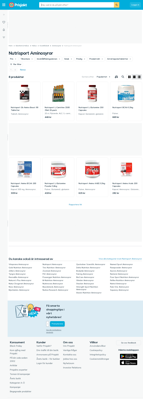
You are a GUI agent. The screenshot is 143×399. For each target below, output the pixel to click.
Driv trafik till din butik (47, 338)
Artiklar (13, 353)
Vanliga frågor (70, 338)
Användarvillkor (98, 334)
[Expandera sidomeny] (4, 14)
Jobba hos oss (70, 347)
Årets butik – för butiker (48, 347)
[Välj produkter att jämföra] (116, 77)
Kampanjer (15, 375)
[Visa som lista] (134, 76)
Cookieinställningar (99, 347)
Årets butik (15, 366)
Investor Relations (72, 355)
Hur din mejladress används (57, 318)
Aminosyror (56, 46)
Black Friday (16, 334)
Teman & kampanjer (20, 362)
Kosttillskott (44, 46)
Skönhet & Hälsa (22, 46)
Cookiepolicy (96, 338)
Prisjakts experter (18, 357)
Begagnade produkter (20, 379)
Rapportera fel (75, 204)
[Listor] (4, 22)
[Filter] (4, 37)
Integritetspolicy (98, 342)
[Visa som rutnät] (129, 76)
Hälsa (34, 46)
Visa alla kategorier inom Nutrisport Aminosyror (120, 259)
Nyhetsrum (68, 351)
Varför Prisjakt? (44, 334)
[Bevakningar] (4, 30)
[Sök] (116, 5)
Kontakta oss (69, 342)
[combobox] (76, 5)
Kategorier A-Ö (17, 370)
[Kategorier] (4, 5)
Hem (11, 46)
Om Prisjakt (69, 334)
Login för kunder (44, 351)
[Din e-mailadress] (64, 312)
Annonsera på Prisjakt (47, 342)
